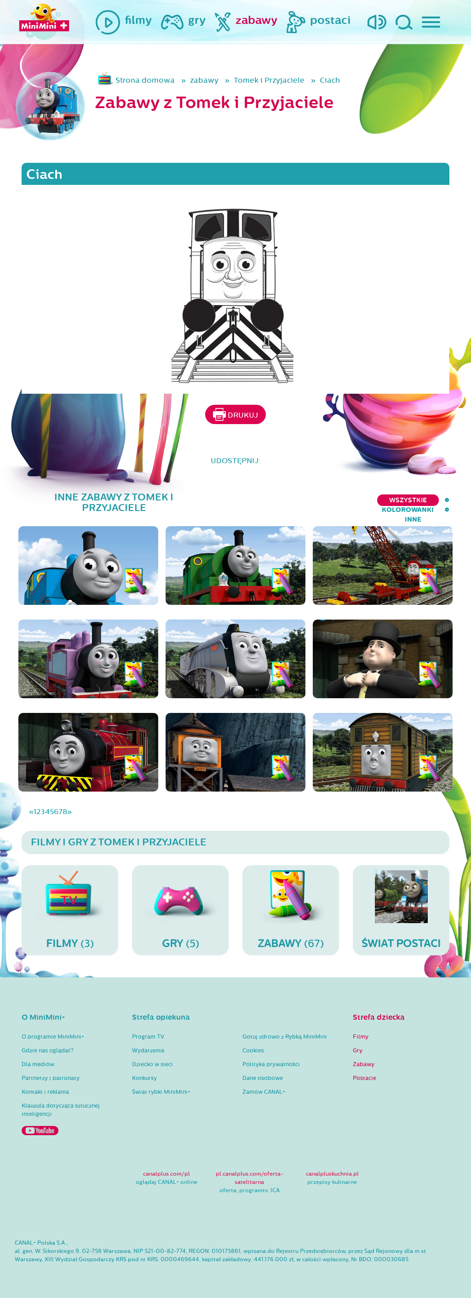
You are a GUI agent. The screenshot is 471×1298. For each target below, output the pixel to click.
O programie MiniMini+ (53, 1037)
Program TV (148, 1037)
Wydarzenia (148, 1050)
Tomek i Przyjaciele (269, 80)
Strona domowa (145, 80)
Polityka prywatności (271, 1064)
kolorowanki (391, 500)
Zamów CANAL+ (263, 1092)
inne (441, 500)
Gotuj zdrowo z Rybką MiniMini (284, 1037)
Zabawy (363, 1064)
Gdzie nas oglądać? (48, 1050)
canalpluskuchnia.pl (332, 1174)
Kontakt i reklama (45, 1092)
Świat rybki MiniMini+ (161, 1092)
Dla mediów (38, 1064)
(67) (290, 909)
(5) (180, 909)
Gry (357, 1050)
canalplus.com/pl (166, 1174)
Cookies (253, 1050)
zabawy (204, 80)
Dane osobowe (262, 1078)
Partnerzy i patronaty (51, 1078)
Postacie (364, 1078)
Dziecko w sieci (152, 1064)
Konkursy (144, 1078)
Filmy (360, 1037)
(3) (69, 909)
